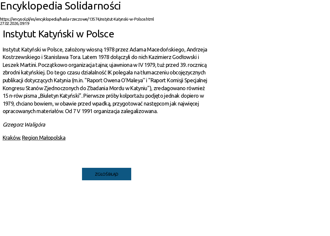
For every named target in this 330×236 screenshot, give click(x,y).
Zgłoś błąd (106, 174)
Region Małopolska (44, 137)
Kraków (11, 137)
